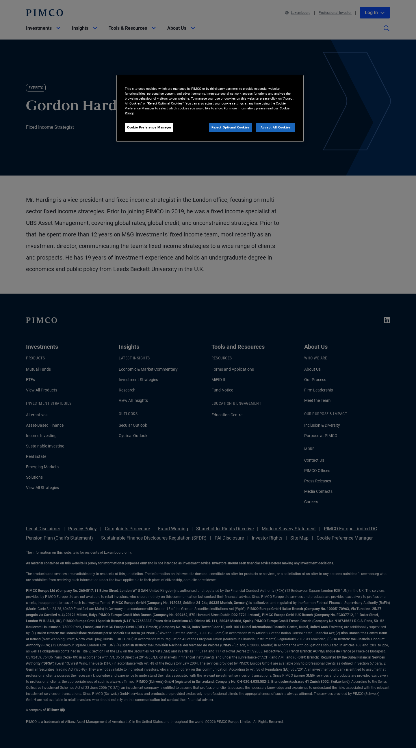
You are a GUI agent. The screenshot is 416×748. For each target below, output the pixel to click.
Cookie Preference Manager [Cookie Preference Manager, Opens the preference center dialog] (149, 127)
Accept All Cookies (276, 127)
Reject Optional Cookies (230, 127)
